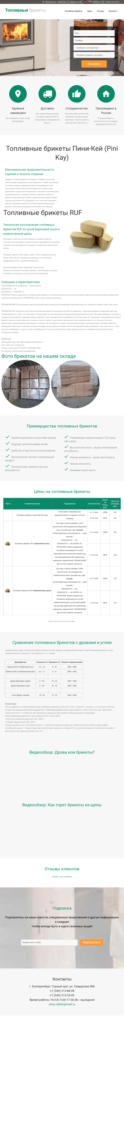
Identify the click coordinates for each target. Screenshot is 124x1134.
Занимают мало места (83, 470)
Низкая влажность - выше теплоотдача (92, 457)
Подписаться (91, 942)
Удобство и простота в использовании (33, 450)
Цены (89, 11)
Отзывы (100, 11)
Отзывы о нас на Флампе (62, 877)
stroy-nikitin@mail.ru (62, 1004)
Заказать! (94, 64)
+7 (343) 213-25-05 (111, 2)
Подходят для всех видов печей (29, 444)
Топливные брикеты (73, 11)
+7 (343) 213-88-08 (93, 2)
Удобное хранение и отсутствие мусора (33, 437)
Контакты (113, 11)
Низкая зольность (80, 463)
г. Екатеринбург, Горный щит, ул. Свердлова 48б (63, 2)
